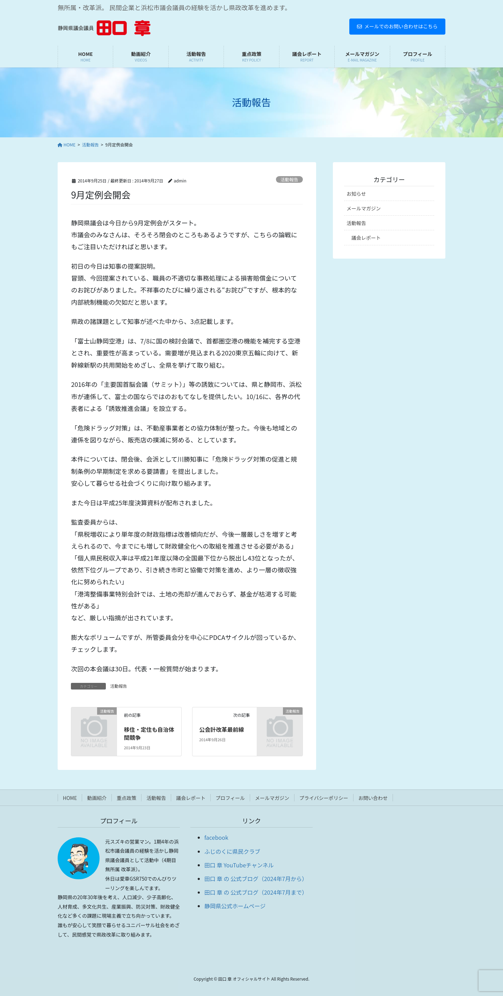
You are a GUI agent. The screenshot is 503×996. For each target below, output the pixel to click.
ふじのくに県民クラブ (232, 851)
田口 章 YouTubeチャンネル (239, 865)
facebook (216, 837)
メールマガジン (364, 208)
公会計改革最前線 (221, 729)
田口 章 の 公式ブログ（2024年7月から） (255, 878)
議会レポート (366, 237)
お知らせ (356, 193)
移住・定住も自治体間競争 (149, 733)
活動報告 (289, 179)
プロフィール (230, 797)
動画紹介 (97, 797)
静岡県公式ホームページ (234, 906)
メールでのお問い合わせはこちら (397, 26)
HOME (70, 797)
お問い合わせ (373, 797)
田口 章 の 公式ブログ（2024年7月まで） (255, 892)
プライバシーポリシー (323, 797)
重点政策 (126, 797)
